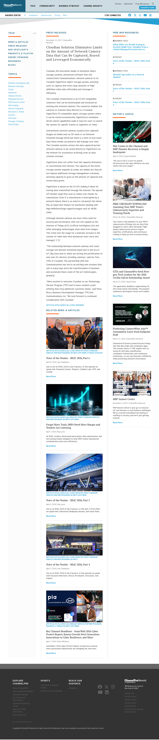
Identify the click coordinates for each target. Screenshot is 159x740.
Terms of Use (130, 700)
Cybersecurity (47, 6)
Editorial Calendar (20, 695)
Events (118, 3)
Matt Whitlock (63, 641)
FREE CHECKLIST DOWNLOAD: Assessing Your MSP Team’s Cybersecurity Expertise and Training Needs (130, 208)
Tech (32, 6)
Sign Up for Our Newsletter (19, 710)
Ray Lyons (61, 432)
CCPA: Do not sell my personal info (134, 710)
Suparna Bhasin (130, 156)
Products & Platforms (22, 53)
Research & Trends (16, 111)
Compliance (33, 15)
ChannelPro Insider (147, 7)
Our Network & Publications (19, 699)
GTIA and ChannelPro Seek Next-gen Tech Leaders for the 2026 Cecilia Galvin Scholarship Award (131, 274)
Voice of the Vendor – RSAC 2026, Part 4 (68, 564)
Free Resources (142, 3)
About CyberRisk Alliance (23, 691)
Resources (14, 61)
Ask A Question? (19, 715)
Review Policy (130, 697)
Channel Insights (93, 6)
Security (11, 114)
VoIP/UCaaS (13, 124)
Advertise (128, 3)
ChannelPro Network (135, 217)
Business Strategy (69, 6)
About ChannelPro (20, 688)
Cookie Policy (130, 706)
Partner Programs (15, 108)
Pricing (57, 15)
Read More (51, 376)
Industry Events (14, 95)
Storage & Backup (15, 121)
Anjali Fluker (131, 282)
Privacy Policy (130, 703)
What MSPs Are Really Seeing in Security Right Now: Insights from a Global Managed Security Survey (130, 47)
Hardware (12, 92)
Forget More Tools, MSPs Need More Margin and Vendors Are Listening (73, 426)
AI (25, 15)
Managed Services (15, 98)
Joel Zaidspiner (63, 362)
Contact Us (129, 693)
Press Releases (17, 45)
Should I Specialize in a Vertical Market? (128, 76)
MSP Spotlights (18, 49)
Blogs (11, 64)
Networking (13, 105)
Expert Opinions (18, 57)
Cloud (10, 89)
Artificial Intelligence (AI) (18, 83)
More (65, 15)
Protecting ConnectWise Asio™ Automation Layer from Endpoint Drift (131, 332)
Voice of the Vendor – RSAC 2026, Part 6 (68, 358)
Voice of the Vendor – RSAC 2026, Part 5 (68, 500)
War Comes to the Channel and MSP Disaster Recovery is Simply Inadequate (131, 149)
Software (12, 118)
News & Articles (18, 42)
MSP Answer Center (16, 102)
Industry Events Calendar (51, 691)
